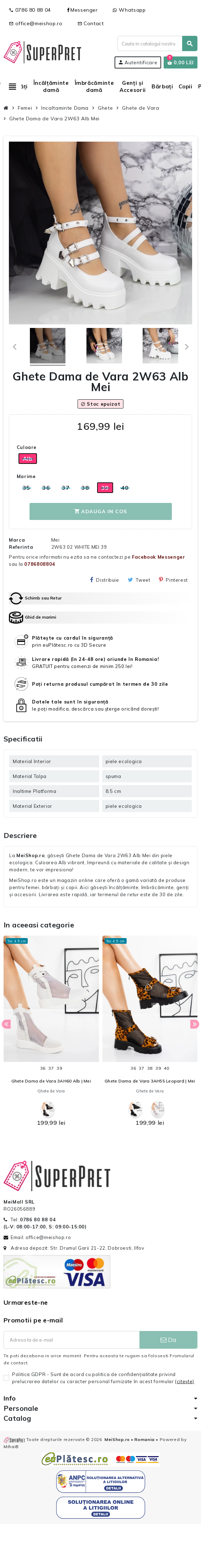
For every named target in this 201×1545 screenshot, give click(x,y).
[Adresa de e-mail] (71, 1340)
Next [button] (194, 1024)
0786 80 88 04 (30, 10)
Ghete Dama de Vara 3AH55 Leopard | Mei (150, 1081)
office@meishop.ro (36, 23)
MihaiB (11, 1446)
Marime (26, 476)
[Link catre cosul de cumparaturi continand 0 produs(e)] (180, 62)
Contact (91, 23)
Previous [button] (6, 1024)
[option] (51, 1033)
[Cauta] (157, 43)
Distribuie (104, 580)
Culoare (27, 447)
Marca (17, 540)
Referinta (21, 547)
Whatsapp (129, 10)
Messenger (82, 10)
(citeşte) (184, 1381)
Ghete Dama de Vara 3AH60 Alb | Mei (51, 1081)
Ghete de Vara (51, 1091)
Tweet (139, 580)
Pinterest (173, 580)
